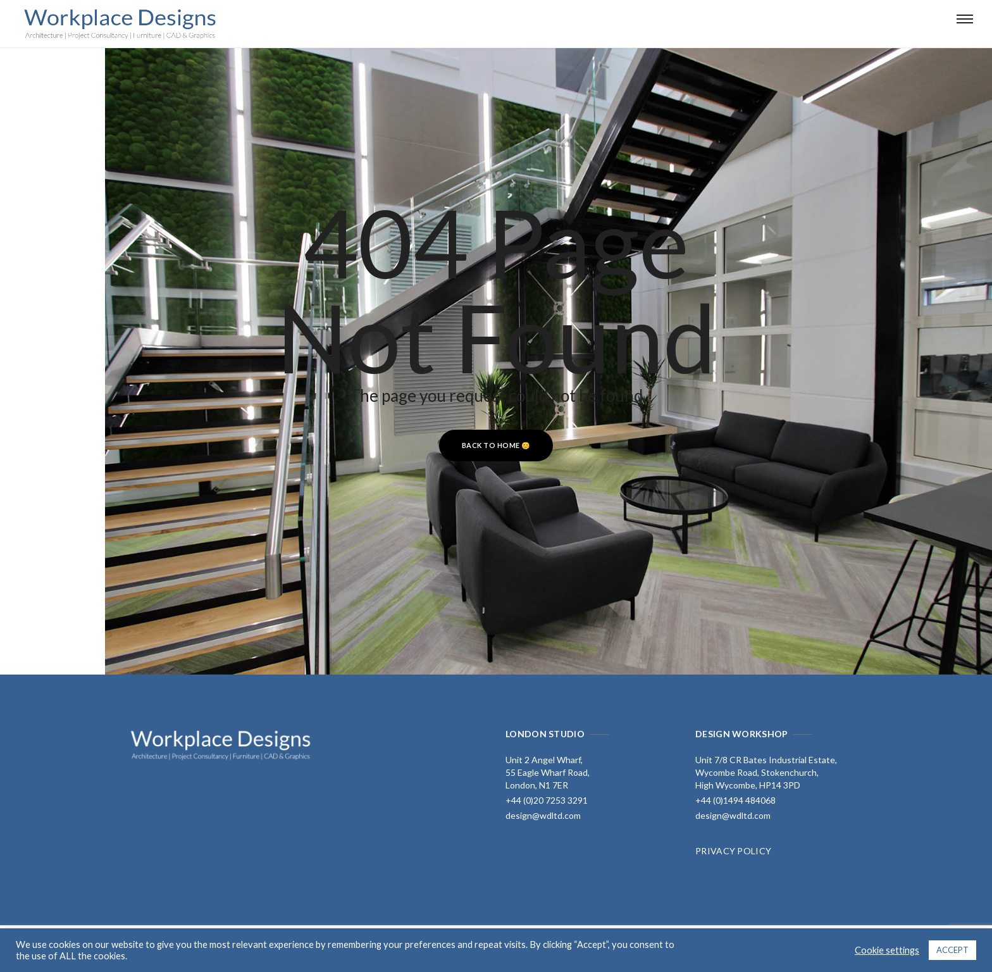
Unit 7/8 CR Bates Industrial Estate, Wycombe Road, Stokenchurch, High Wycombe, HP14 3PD (766, 772)
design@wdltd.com (543, 815)
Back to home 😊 (496, 445)
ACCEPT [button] (952, 950)
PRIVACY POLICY (733, 850)
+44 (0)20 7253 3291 (546, 800)
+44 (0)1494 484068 (735, 800)
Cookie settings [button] (887, 950)
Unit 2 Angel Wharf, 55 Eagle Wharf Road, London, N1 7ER (547, 772)
